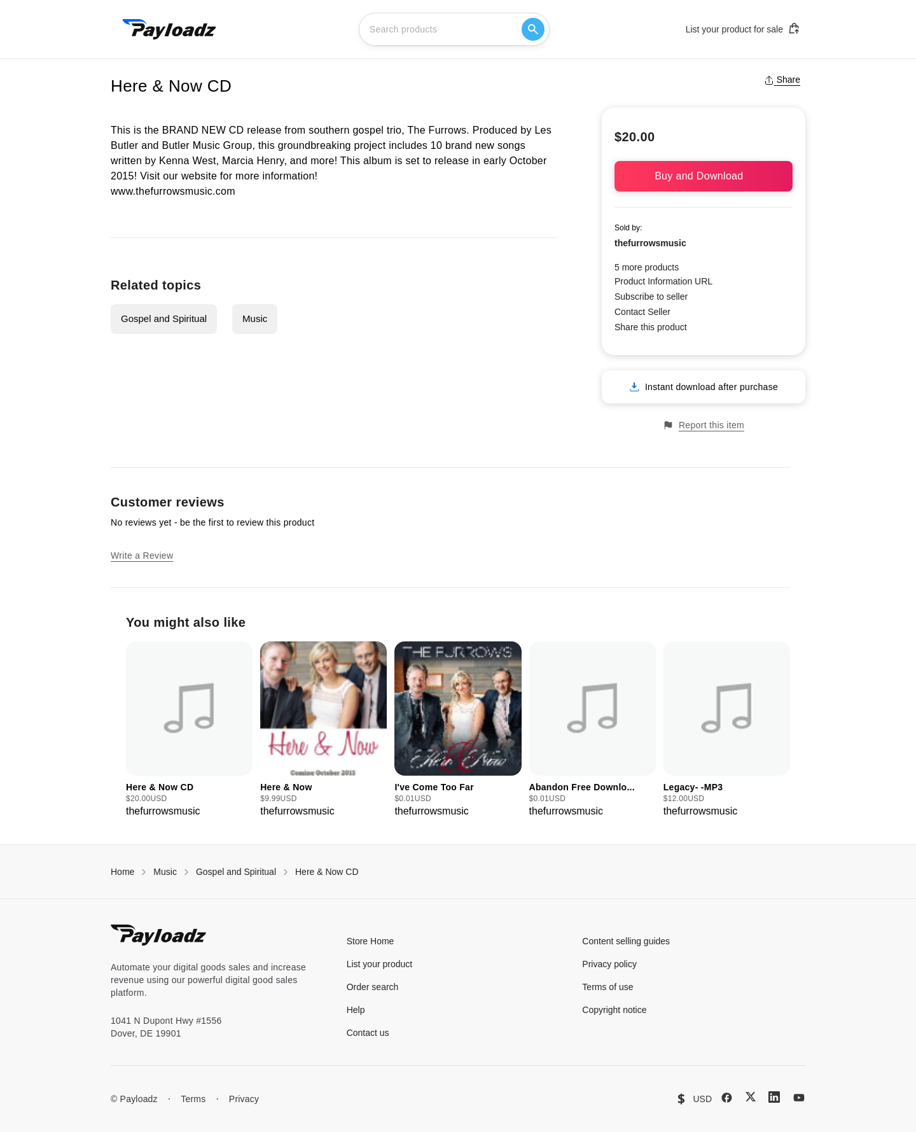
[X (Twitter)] (751, 1096)
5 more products (646, 267)
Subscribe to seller (651, 296)
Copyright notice (614, 1010)
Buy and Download (704, 176)
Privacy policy (609, 964)
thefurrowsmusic (650, 243)
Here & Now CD (327, 872)
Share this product (650, 327)
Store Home (370, 941)
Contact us (368, 1033)
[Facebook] (727, 1097)
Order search (373, 987)
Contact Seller (642, 312)
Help (356, 1010)
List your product (380, 964)
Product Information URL (663, 281)
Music (254, 318)
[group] (189, 730)
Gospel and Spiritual (164, 318)
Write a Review (142, 555)
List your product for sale (743, 28)
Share (782, 79)
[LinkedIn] (774, 1097)
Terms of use (607, 987)
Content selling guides (626, 941)
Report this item (703, 425)
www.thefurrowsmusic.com (173, 191)
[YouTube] (799, 1097)
